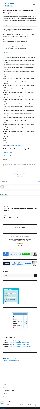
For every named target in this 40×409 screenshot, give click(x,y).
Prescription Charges (30, 164)
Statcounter (3, 408)
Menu (34, 4)
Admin (6, 164)
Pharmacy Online (8, 154)
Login (38, 181)
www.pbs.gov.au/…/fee (18, 145)
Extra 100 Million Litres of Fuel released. (20, 342)
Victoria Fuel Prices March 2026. (18, 348)
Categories (6, 393)
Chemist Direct (8, 152)
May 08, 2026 (15, 329)
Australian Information (7, 404)
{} (20, 189)
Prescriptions (5, 165)
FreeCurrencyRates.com (24, 330)
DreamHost (20, 229)
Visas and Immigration (8, 390)
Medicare (24, 164)
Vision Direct (7, 155)
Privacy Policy (16, 404)
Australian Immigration (10, 358)
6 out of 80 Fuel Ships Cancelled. (18, 341)
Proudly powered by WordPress (26, 404)
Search (5, 387)
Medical (19, 164)
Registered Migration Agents (11, 360)
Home (4, 384)
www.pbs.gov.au (7, 52)
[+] (22, 189)
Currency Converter (20, 313)
